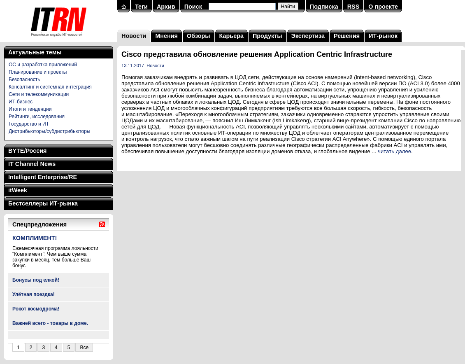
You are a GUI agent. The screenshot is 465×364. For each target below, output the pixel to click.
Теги (141, 6)
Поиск (193, 6)
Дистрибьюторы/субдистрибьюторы (49, 131)
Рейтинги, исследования (37, 116)
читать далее (394, 151)
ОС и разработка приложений (43, 65)
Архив (166, 6)
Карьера (231, 36)
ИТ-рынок (383, 36)
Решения (347, 36)
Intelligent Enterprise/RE (42, 177)
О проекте (383, 6)
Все (84, 347)
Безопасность (24, 79)
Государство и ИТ (29, 124)
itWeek (17, 190)
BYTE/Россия (27, 150)
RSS (353, 6)
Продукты (267, 36)
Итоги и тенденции (30, 109)
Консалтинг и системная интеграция (50, 87)
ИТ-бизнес (21, 102)
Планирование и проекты (38, 72)
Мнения (166, 36)
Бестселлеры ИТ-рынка (43, 203)
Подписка (324, 6)
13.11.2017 (132, 65)
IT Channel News (32, 164)
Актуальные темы (35, 52)
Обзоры (198, 36)
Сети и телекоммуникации (39, 94)
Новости (133, 36)
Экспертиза (308, 36)
